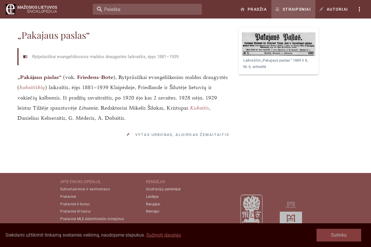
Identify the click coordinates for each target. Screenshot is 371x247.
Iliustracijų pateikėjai (163, 189)
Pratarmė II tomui (75, 204)
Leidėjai (152, 197)
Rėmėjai (152, 211)
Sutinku (339, 235)
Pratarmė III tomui (75, 211)
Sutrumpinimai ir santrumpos (85, 189)
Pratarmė (68, 197)
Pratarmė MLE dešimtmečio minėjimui (92, 219)
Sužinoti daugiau (163, 235)
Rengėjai (153, 204)
